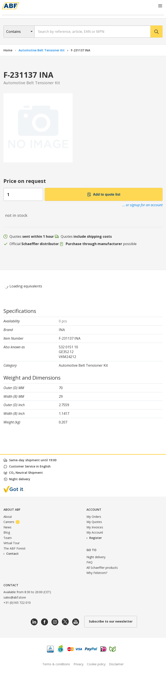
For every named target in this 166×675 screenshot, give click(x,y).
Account (93, 509)
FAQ (89, 562)
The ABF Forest (14, 548)
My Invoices (94, 527)
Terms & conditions (56, 664)
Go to (91, 550)
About (7, 517)
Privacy (78, 664)
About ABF (11, 509)
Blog (6, 532)
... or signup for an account (142, 205)
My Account (94, 532)
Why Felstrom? (96, 573)
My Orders (93, 517)
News (7, 527)
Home (7, 50)
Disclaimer (116, 664)
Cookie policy (96, 664)
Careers (11, 522)
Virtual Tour (11, 543)
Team (7, 538)
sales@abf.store (14, 597)
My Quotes (94, 522)
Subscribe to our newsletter (110, 621)
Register (95, 538)
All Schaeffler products (102, 568)
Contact (12, 553)
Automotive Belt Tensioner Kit (42, 50)
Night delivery (95, 557)
